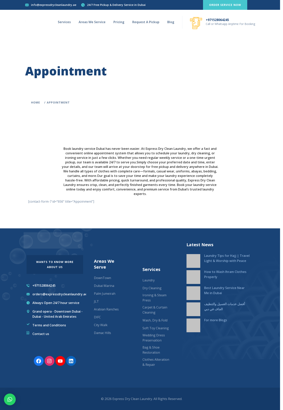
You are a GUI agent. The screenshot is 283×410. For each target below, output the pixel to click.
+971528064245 (218, 20)
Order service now (226, 5)
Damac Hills (102, 333)
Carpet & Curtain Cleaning (154, 310)
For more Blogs (215, 320)
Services (65, 22)
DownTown (102, 278)
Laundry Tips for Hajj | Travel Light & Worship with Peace (227, 258)
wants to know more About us (55, 264)
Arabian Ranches (106, 309)
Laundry (148, 280)
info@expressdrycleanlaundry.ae (55, 5)
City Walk (101, 325)
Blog (172, 22)
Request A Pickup (147, 22)
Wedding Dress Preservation (153, 337)
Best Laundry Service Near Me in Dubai (224, 290)
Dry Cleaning (152, 288)
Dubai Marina (104, 286)
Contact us (40, 334)
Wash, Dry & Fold (154, 320)
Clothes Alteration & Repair (155, 362)
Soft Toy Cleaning (155, 328)
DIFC (97, 317)
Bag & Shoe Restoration (151, 350)
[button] (10, 399)
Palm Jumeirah (104, 293)
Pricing (120, 22)
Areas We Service (93, 22)
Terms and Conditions (49, 325)
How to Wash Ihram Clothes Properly (225, 274)
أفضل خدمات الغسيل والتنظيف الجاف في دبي (224, 306)
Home (37, 102)
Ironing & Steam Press (154, 297)
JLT (96, 301)
